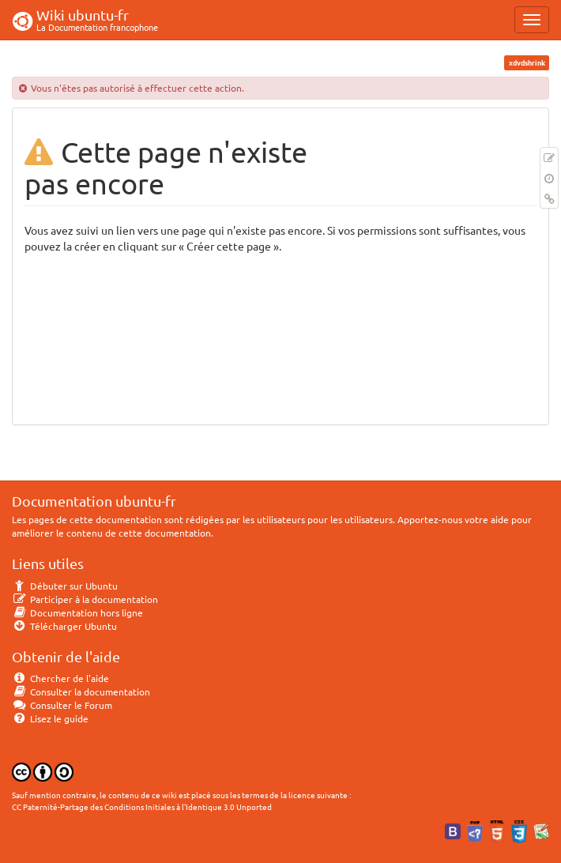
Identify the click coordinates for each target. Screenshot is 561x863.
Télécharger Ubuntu (64, 626)
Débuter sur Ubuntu (65, 585)
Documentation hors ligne (77, 612)
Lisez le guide (50, 718)
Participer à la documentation (85, 599)
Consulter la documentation (81, 691)
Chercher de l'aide (60, 678)
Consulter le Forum (62, 705)
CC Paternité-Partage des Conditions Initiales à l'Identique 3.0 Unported (142, 806)
